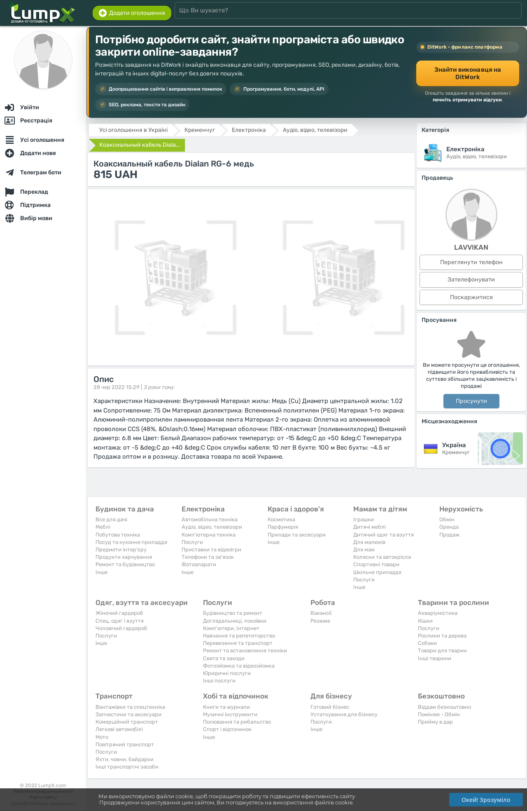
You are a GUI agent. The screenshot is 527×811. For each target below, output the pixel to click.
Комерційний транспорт (127, 722)
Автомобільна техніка (210, 519)
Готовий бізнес (329, 707)
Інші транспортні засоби (127, 767)
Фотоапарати (199, 564)
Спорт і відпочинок (227, 729)
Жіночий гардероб (119, 613)
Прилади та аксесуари (297, 535)
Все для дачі (111, 519)
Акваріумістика (437, 613)
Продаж (449, 535)
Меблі (103, 527)
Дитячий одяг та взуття (383, 535)
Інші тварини (434, 658)
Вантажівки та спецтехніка (130, 707)
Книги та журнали (226, 707)
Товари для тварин (442, 650)
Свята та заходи (224, 658)
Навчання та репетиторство (239, 636)
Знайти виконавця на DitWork (467, 73)
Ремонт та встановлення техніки (245, 650)
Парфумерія (283, 527)
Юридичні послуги (227, 673)
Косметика (281, 519)
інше (101, 643)
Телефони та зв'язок (208, 557)
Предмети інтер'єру (121, 549)
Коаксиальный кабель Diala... (140, 144)
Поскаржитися (471, 297)
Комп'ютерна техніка (209, 535)
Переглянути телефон (471, 262)
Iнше (101, 572)
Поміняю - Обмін (439, 714)
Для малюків (369, 542)
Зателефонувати (471, 279)
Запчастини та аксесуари (128, 714)
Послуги (192, 542)
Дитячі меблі (369, 527)
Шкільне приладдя (377, 572)
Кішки (425, 621)
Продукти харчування (124, 557)
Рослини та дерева (442, 636)
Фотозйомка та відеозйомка (239, 666)
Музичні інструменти (230, 714)
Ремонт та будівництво (125, 564)
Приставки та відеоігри (211, 549)
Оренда (449, 527)
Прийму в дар (435, 722)
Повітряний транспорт (125, 744)
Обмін (447, 519)
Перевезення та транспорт (238, 643)
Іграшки (363, 519)
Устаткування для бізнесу (344, 714)
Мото (102, 737)
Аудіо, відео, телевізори (212, 527)
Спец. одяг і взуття (120, 621)
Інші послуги (219, 680)
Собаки (427, 643)
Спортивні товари (376, 564)
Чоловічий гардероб (121, 628)
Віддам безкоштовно (444, 707)
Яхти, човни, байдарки (125, 759)
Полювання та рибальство (237, 722)
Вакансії (320, 613)
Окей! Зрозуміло (486, 800)
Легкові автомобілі (119, 729)
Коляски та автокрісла (382, 557)
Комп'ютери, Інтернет (231, 628)
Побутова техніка (118, 535)
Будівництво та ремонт (232, 613)
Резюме (320, 621)
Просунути (471, 401)
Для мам (364, 549)
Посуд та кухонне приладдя (131, 542)
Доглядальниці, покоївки (234, 621)
